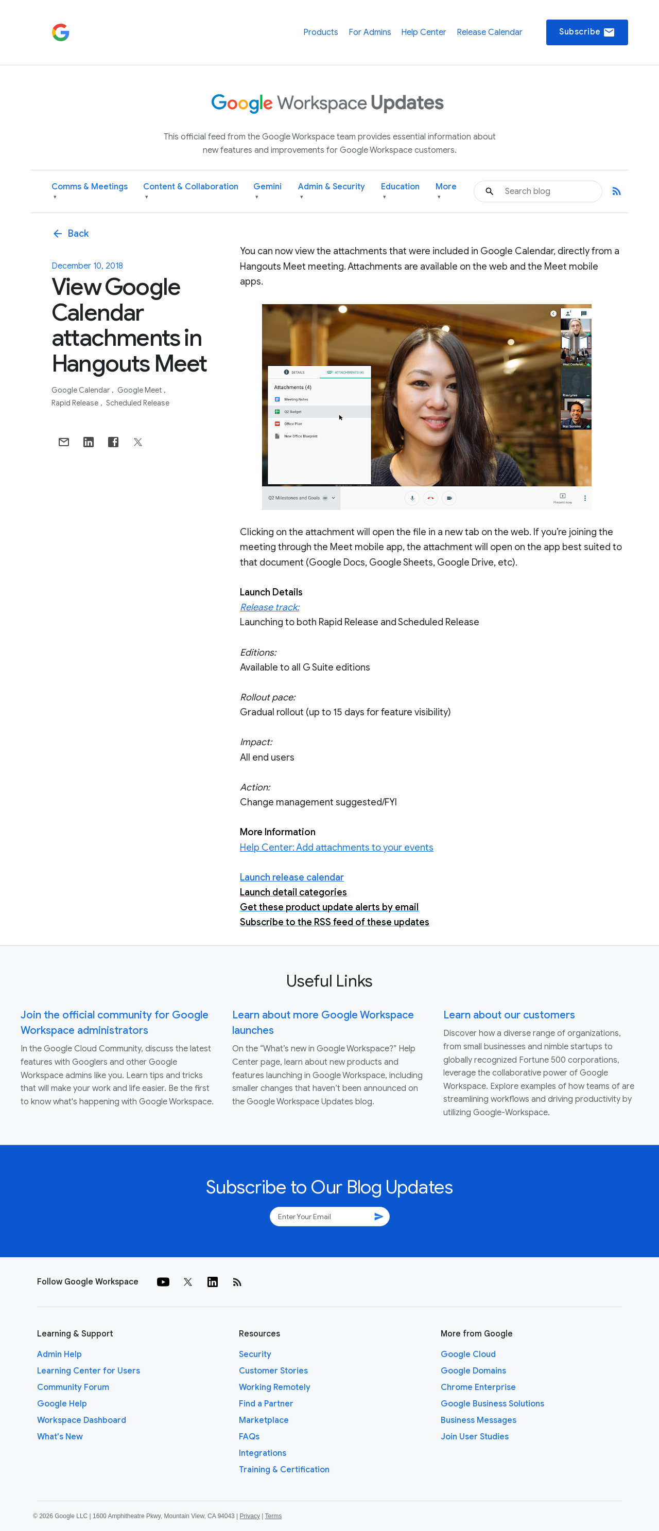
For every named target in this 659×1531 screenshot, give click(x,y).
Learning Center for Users (88, 1371)
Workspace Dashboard (81, 1420)
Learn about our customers (509, 1015)
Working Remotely (274, 1387)
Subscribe (587, 32)
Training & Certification (284, 1470)
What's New (60, 1437)
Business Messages (478, 1420)
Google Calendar (81, 390)
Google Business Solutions (492, 1404)
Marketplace (264, 1420)
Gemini (267, 191)
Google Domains (473, 1371)
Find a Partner (266, 1404)
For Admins (370, 32)
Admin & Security (331, 191)
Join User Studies (475, 1437)
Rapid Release (75, 403)
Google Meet (140, 390)
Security (255, 1354)
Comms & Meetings (89, 191)
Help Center (423, 32)
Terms (273, 1516)
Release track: (269, 607)
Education (400, 191)
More (446, 191)
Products (320, 32)
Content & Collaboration (190, 191)
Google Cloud (468, 1354)
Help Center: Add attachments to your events (336, 847)
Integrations (262, 1453)
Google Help (62, 1404)
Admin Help (59, 1354)
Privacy (250, 1516)
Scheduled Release (137, 403)
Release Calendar (490, 32)
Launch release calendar (292, 877)
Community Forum (73, 1387)
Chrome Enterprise (478, 1387)
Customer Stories (273, 1371)
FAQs (249, 1437)
